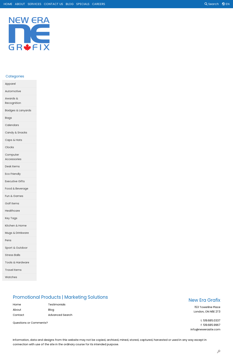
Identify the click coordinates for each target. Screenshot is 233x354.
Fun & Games (14, 196)
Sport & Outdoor (16, 248)
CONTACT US (53, 4)
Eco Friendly (13, 174)
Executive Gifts (15, 181)
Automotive (13, 91)
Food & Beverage (16, 188)
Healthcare (12, 211)
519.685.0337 (211, 320)
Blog (51, 310)
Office (169, 16)
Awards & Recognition (13, 101)
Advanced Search (60, 315)
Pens (8, 240)
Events (154, 16)
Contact (18, 315)
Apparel (107, 16)
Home (17, 304)
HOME (8, 4)
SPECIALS (82, 4)
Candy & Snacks (16, 132)
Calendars (12, 125)
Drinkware (137, 16)
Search (212, 4)
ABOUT (20, 4)
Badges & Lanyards (18, 110)
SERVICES (34, 4)
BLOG (70, 4)
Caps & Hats (13, 140)
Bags (121, 16)
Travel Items (13, 270)
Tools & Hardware (17, 262)
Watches (11, 277)
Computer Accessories (13, 157)
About (17, 310)
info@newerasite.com (205, 329)
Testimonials (56, 304)
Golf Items (12, 203)
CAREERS (98, 4)
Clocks (9, 147)
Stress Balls (12, 255)
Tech (183, 16)
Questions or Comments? (30, 323)
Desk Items (12, 166)
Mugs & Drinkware (17, 233)
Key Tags (11, 218)
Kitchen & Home (16, 225)
